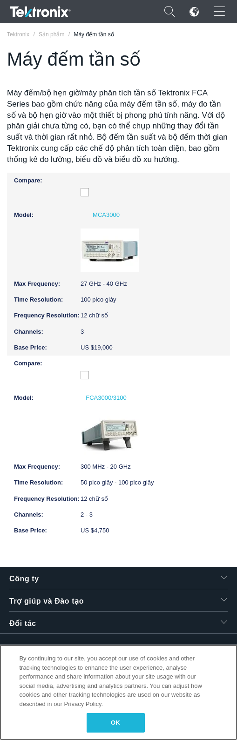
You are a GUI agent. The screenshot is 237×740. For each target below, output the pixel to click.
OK (115, 722)
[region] (118, 692)
